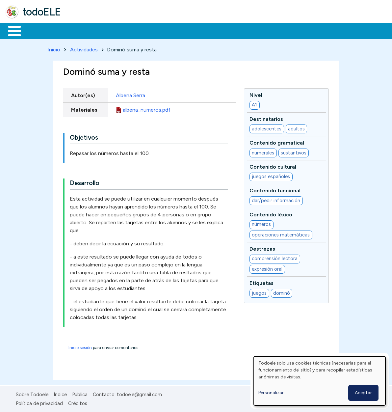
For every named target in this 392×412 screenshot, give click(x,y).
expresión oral (267, 268)
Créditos (77, 402)
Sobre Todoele (32, 394)
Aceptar (363, 393)
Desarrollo (84, 182)
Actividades (84, 48)
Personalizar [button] (271, 393)
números (261, 223)
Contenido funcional (275, 189)
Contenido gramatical (276, 142)
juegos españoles (271, 176)
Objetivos (84, 136)
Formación (79, 30)
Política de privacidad (39, 402)
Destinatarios (266, 118)
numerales (263, 151)
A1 (254, 104)
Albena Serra (130, 94)
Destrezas (262, 247)
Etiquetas (261, 282)
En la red (155, 30)
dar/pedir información (276, 199)
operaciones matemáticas (281, 233)
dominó (281, 292)
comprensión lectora (275, 258)
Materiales (37, 30)
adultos (296, 127)
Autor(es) (83, 94)
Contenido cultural (272, 165)
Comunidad (240, 30)
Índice (60, 394)
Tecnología (196, 30)
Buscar (270, 30)
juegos (259, 292)
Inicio (11, 30)
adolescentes (266, 127)
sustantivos (293, 151)
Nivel (255, 94)
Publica (80, 394)
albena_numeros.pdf (146, 108)
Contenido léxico (270, 213)
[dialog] (319, 380)
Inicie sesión (80, 346)
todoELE (41, 12)
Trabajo (119, 30)
